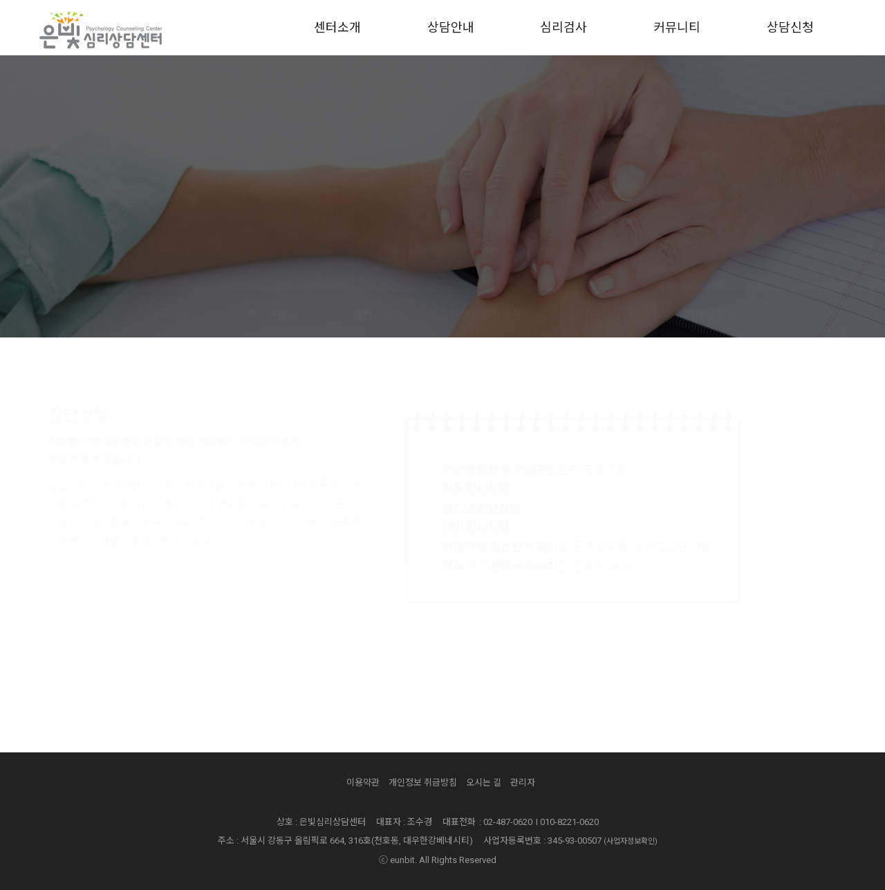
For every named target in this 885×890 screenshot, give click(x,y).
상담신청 (790, 27)
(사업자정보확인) (631, 841)
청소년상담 (271, 314)
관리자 (522, 782)
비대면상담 (710, 314)
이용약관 (363, 782)
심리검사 (563, 27)
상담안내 (450, 27)
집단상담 (608, 314)
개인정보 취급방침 (423, 782)
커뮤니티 (676, 27)
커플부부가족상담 (490, 314)
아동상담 (169, 314)
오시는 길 (483, 782)
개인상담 (373, 314)
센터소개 (337, 27)
